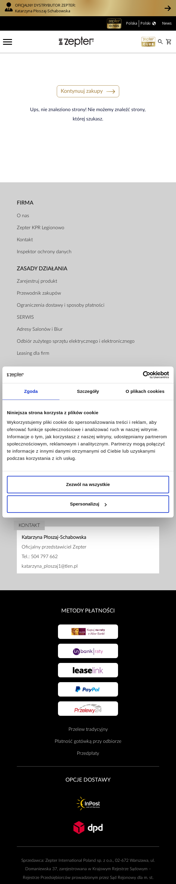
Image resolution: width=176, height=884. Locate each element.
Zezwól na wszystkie (88, 484)
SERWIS (25, 299)
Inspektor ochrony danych (44, 234)
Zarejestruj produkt (37, 263)
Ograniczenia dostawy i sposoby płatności (61, 287)
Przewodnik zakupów (39, 275)
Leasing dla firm (33, 335)
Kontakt (25, 222)
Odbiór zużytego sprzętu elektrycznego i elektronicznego (76, 323)
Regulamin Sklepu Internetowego (51, 365)
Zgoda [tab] (31, 391)
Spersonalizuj (88, 503)
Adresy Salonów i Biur (40, 311)
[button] (167, 8)
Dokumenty (34, 352)
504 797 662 (44, 538)
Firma (25, 185)
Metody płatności (88, 593)
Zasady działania (42, 251)
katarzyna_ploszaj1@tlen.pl (50, 548)
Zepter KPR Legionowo (40, 210)
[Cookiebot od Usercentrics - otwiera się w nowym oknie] (143, 375)
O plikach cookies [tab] (145, 391)
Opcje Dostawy (88, 762)
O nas (23, 198)
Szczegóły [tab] (88, 391)
